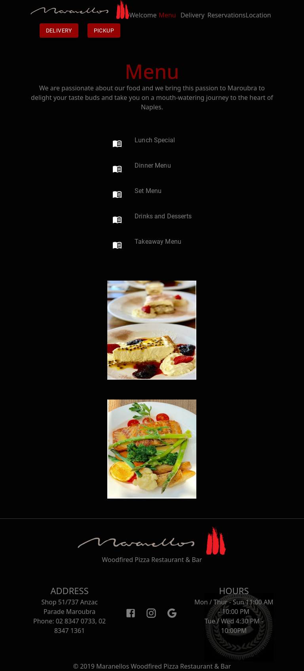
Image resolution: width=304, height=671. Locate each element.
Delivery (59, 30)
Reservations (226, 20)
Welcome (143, 20)
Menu (167, 20)
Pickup (104, 30)
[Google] (172, 613)
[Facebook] (130, 613)
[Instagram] (151, 613)
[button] (143, 143)
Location (258, 20)
